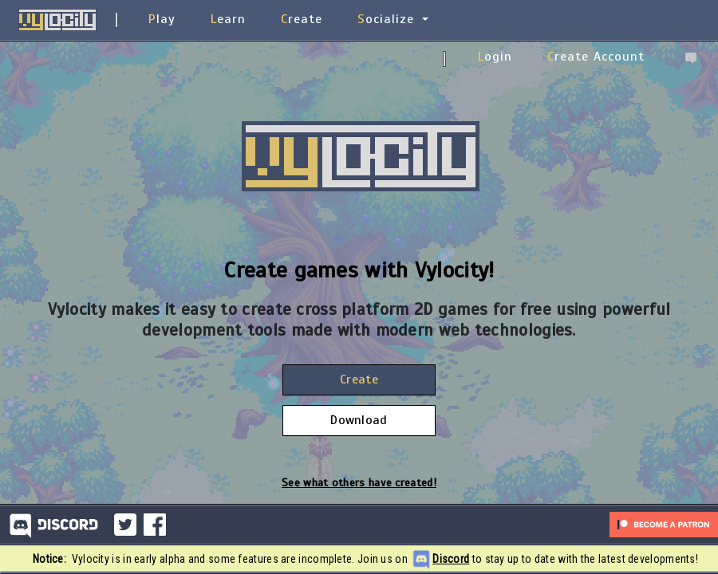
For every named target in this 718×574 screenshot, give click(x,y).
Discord (450, 558)
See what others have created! (359, 482)
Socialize (385, 19)
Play (162, 19)
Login (495, 57)
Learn (228, 19)
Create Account (596, 57)
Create (301, 19)
